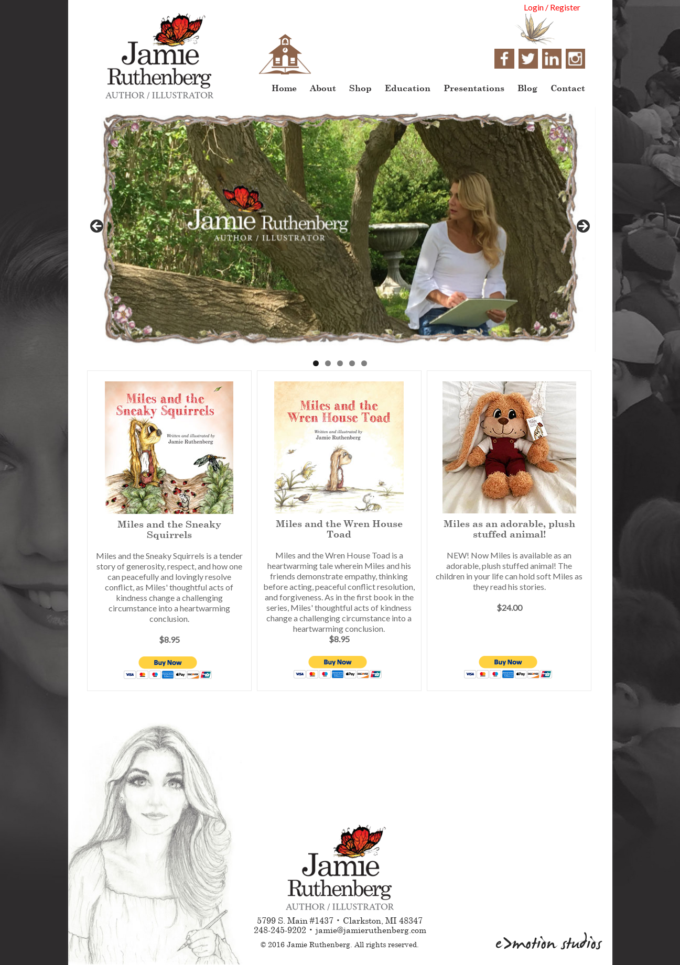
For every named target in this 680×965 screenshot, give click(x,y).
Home (284, 88)
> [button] (582, 227)
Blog (527, 88)
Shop (360, 88)
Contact (568, 88)
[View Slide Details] (340, 229)
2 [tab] (328, 363)
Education (407, 88)
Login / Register (552, 7)
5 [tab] (364, 363)
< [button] (97, 227)
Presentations (474, 88)
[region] (340, 229)
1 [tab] (316, 363)
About (323, 88)
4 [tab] (352, 363)
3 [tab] (340, 363)
